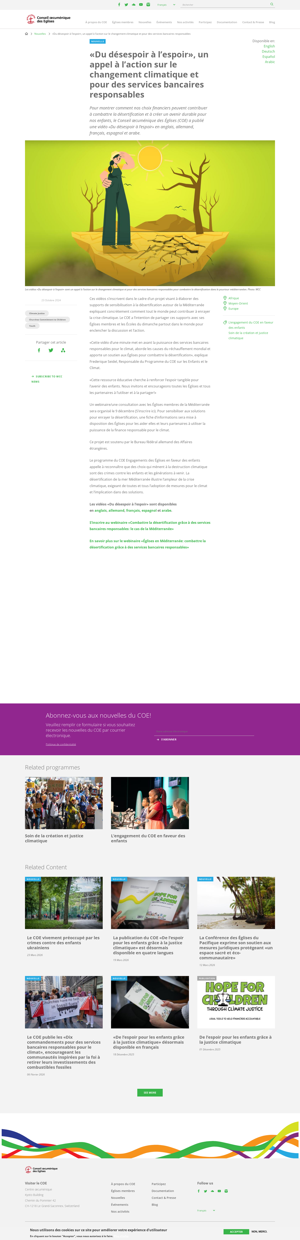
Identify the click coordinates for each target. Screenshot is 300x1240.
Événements (164, 22)
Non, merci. (259, 1231)
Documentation (227, 22)
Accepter (236, 1232)
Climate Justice (37, 313)
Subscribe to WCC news (46, 379)
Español (268, 56)
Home (26, 33)
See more (150, 1092)
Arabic (270, 62)
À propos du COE (96, 22)
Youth (32, 325)
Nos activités (185, 22)
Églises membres (122, 22)
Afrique (234, 298)
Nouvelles (145, 22)
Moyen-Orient (238, 303)
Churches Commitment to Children (47, 319)
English (269, 46)
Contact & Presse (253, 22)
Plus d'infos (121, 1236)
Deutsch (268, 51)
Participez (205, 22)
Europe (234, 309)
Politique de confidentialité (61, 744)
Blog (272, 22)
